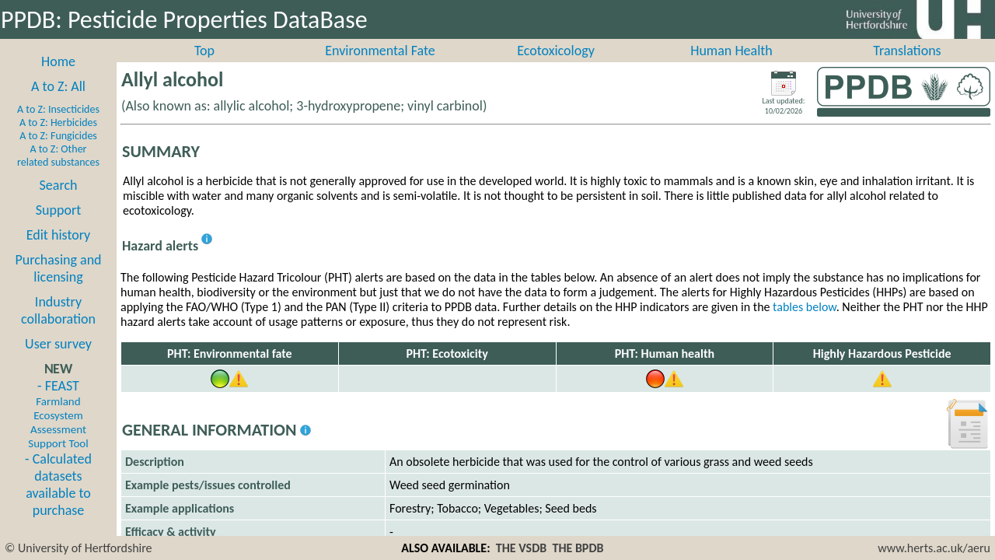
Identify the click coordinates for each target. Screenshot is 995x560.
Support (58, 227)
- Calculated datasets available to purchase (58, 501)
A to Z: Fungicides (58, 152)
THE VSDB (521, 548)
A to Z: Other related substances (58, 172)
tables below (804, 324)
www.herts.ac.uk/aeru (934, 548)
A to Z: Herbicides (58, 139)
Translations (907, 67)
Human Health (731, 67)
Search (59, 202)
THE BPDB (577, 548)
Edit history (58, 252)
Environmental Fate (380, 67)
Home (58, 78)
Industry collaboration (58, 327)
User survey (58, 360)
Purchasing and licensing (58, 285)
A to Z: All (58, 103)
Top (204, 67)
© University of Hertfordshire (78, 548)
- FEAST (58, 430)
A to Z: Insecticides (58, 126)
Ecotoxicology (556, 67)
